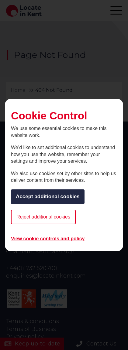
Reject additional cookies (43, 216)
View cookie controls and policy (48, 238)
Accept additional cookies (48, 196)
